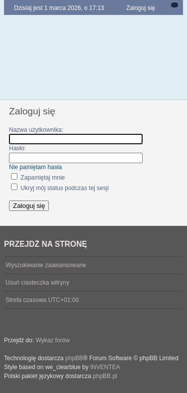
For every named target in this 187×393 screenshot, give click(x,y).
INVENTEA (105, 367)
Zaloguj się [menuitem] (140, 8)
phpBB (74, 358)
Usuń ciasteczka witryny (37, 282)
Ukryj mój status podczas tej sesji (60, 188)
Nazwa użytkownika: (36, 129)
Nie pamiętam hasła (35, 167)
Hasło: (17, 148)
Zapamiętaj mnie (38, 177)
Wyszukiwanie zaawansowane (45, 265)
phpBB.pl (105, 376)
